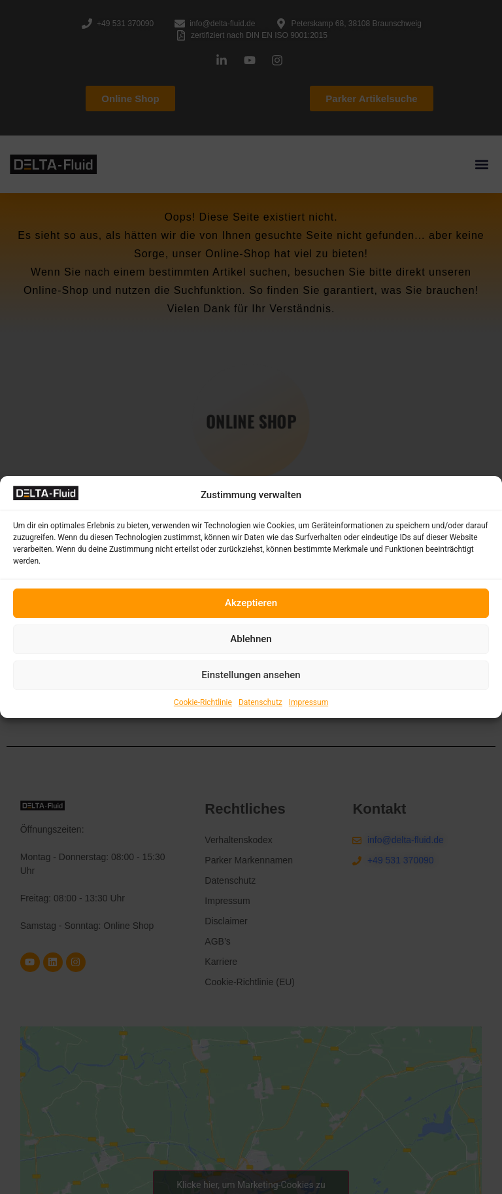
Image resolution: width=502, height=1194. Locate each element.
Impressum (308, 702)
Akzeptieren (251, 603)
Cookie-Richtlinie (203, 702)
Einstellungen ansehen (250, 675)
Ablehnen (250, 639)
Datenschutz (260, 702)
